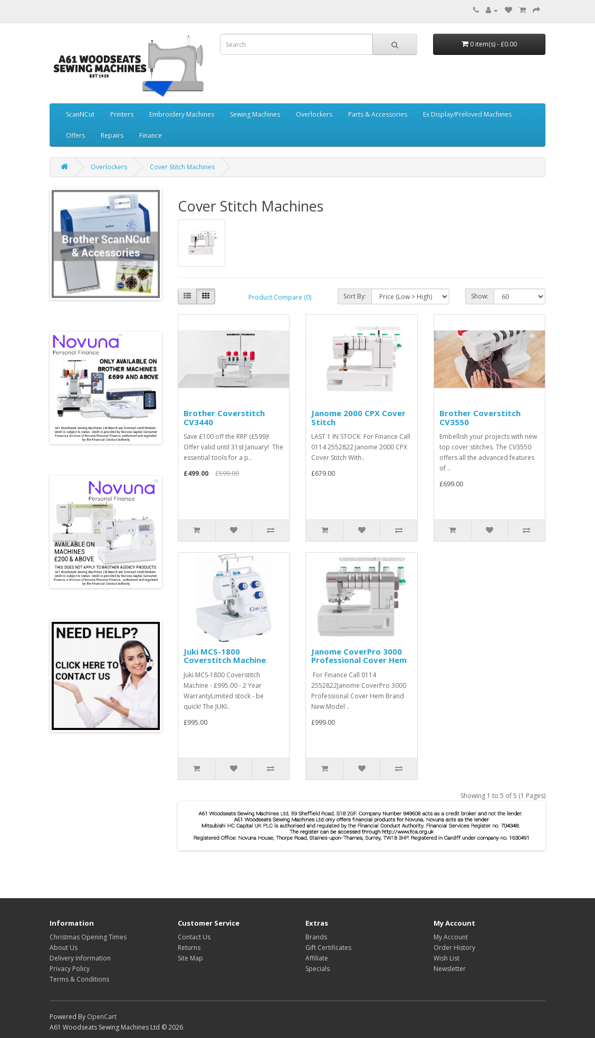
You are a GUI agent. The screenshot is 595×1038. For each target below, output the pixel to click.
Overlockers (314, 114)
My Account (451, 937)
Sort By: (354, 296)
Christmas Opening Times (88, 937)
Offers (75, 135)
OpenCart (102, 1016)
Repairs (112, 135)
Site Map (190, 958)
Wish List (446, 958)
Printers (121, 114)
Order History (454, 947)
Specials (317, 968)
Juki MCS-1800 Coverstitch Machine (225, 656)
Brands (316, 937)
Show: (479, 296)
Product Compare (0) (279, 297)
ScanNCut (80, 114)
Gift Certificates (328, 947)
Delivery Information (80, 958)
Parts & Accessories (377, 114)
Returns (189, 947)
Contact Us (194, 937)
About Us (64, 947)
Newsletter (450, 968)
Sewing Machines (255, 114)
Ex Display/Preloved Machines (467, 114)
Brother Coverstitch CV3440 (224, 417)
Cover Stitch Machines (182, 166)
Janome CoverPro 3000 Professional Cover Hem (359, 656)
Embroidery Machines (181, 114)
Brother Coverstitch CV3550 (480, 417)
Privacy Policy (70, 968)
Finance (150, 135)
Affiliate (316, 958)
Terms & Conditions (79, 979)
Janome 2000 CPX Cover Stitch (358, 417)
